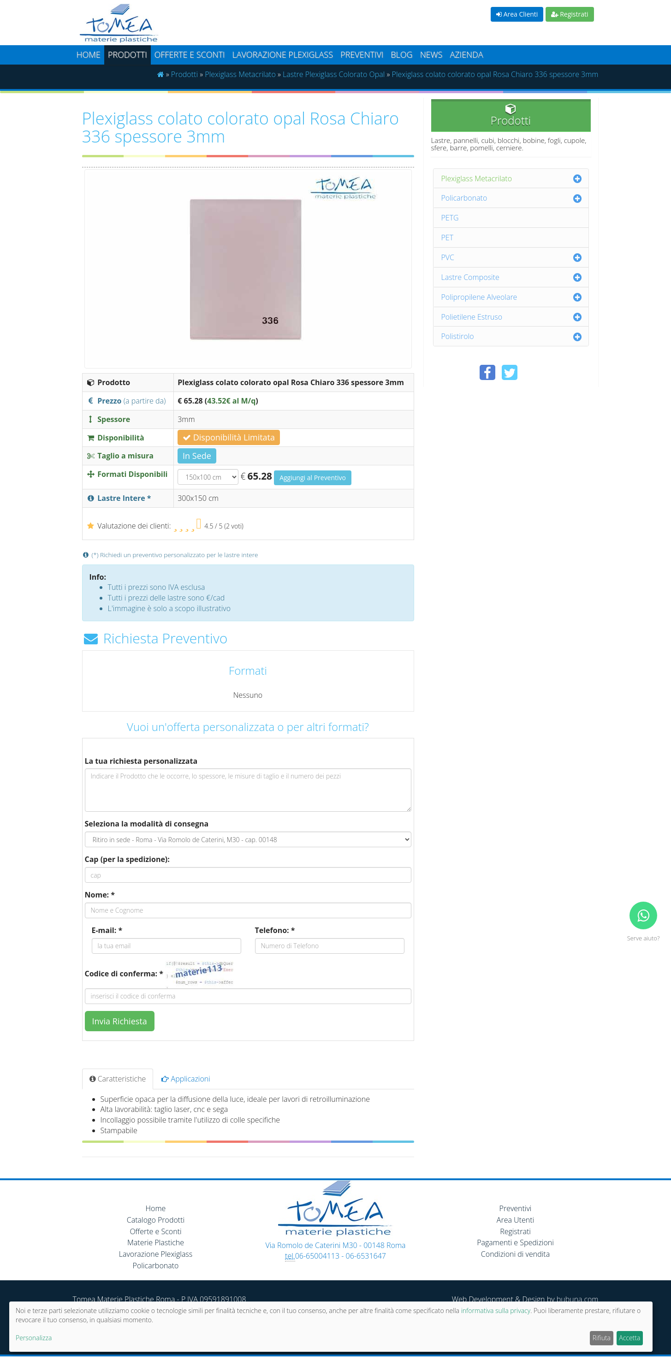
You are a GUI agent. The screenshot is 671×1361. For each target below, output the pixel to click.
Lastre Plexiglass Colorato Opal (334, 74)
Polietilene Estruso (472, 317)
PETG (450, 218)
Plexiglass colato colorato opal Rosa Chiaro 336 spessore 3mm (495, 74)
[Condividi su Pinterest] (532, 372)
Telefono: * (275, 930)
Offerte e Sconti (189, 54)
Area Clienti (517, 14)
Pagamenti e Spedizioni (515, 1242)
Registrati (569, 14)
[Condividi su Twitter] (509, 372)
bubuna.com (578, 1299)
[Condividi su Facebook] (487, 372)
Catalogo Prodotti (155, 1220)
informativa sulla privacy (495, 1310)
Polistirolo (457, 336)
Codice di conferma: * (124, 974)
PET (447, 237)
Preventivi (361, 54)
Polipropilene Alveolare (479, 297)
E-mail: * (107, 930)
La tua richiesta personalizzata (141, 761)
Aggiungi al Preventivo (312, 477)
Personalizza (34, 1337)
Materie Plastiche (155, 1242)
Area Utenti (515, 1220)
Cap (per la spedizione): (127, 859)
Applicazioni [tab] (185, 1079)
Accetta (629, 1337)
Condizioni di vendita (515, 1254)
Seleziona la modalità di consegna (147, 824)
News (431, 54)
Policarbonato (464, 198)
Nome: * (100, 895)
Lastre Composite (470, 277)
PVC (448, 257)
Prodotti (127, 54)
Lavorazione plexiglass (282, 54)
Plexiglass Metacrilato (240, 74)
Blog (401, 54)
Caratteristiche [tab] (117, 1079)
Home (89, 54)
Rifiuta (602, 1337)
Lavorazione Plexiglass (156, 1254)
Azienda (466, 54)
